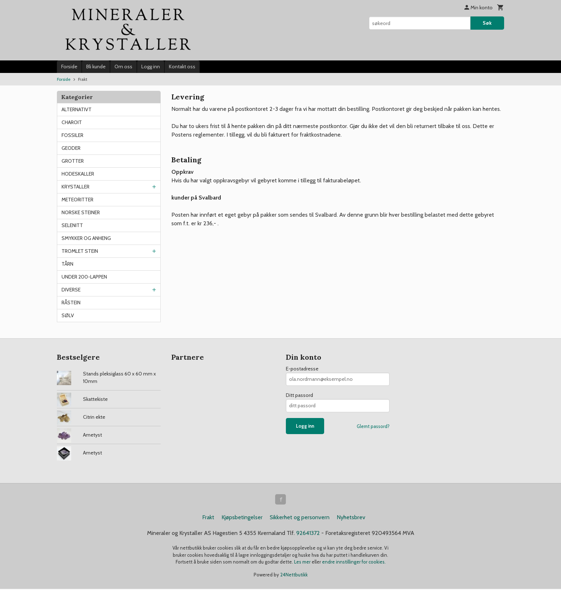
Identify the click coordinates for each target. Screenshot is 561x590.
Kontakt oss (182, 66)
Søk (487, 23)
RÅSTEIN (71, 302)
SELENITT (72, 225)
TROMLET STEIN (80, 251)
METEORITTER (77, 199)
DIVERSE (71, 289)
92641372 (308, 534)
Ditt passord (299, 395)
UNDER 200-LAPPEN (84, 277)
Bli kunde (96, 66)
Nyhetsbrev (351, 518)
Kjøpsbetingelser (242, 518)
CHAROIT (72, 122)
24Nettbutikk (294, 575)
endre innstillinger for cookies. (354, 563)
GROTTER (73, 161)
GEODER (71, 148)
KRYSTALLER (75, 186)
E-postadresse (302, 368)
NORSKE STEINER (81, 212)
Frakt (208, 518)
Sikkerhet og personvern (300, 518)
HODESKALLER (78, 174)
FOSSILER (72, 135)
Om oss (123, 66)
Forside (69, 66)
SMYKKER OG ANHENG (86, 238)
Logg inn (150, 66)
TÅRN (67, 264)
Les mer (303, 563)
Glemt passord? (373, 426)
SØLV (68, 315)
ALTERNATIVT (77, 109)
